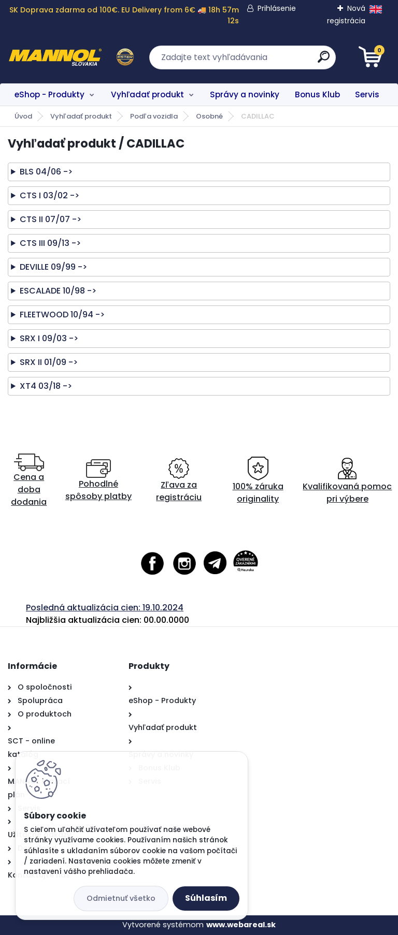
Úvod (23, 116)
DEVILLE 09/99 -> (53, 267)
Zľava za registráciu (179, 480)
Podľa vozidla (154, 116)
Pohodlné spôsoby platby (98, 480)
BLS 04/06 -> (46, 172)
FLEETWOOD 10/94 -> (62, 314)
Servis (367, 94)
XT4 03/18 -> (46, 386)
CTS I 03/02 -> (49, 195)
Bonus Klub (317, 94)
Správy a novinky (244, 94)
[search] (324, 61)
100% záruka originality (258, 481)
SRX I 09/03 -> (49, 338)
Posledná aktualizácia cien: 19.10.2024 (104, 607)
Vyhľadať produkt (147, 94)
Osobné (209, 116)
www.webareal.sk (241, 924)
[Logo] (71, 57)
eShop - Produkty (49, 94)
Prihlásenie (277, 8)
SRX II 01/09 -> (49, 362)
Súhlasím (206, 898)
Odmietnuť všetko (121, 898)
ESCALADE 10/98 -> (58, 291)
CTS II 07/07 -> (50, 219)
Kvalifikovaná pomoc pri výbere (347, 481)
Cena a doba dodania (29, 481)
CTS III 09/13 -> (50, 243)
